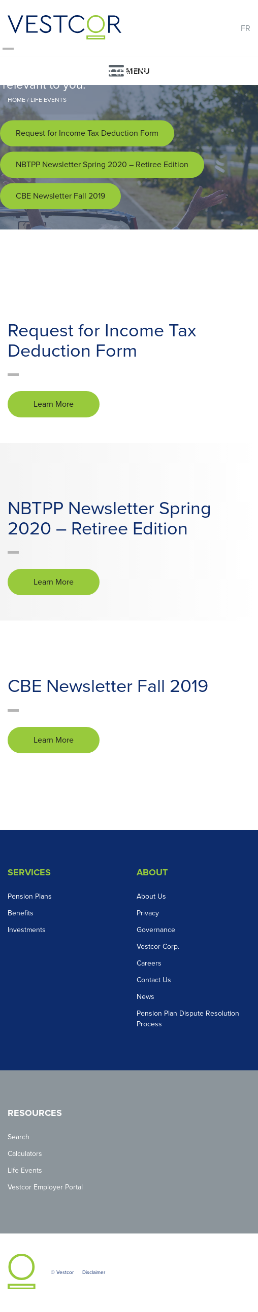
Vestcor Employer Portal (45, 1187)
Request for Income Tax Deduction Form (87, 133)
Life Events (25, 1170)
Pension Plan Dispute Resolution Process (188, 1018)
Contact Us (154, 980)
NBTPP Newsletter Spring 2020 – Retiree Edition (102, 165)
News (145, 996)
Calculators (25, 1153)
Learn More (54, 404)
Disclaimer (93, 1272)
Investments (27, 929)
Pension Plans (30, 896)
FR (245, 28)
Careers (149, 963)
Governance (156, 929)
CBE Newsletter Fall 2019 (60, 196)
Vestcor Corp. (158, 946)
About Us (151, 896)
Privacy (148, 913)
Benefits (21, 913)
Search (18, 1137)
